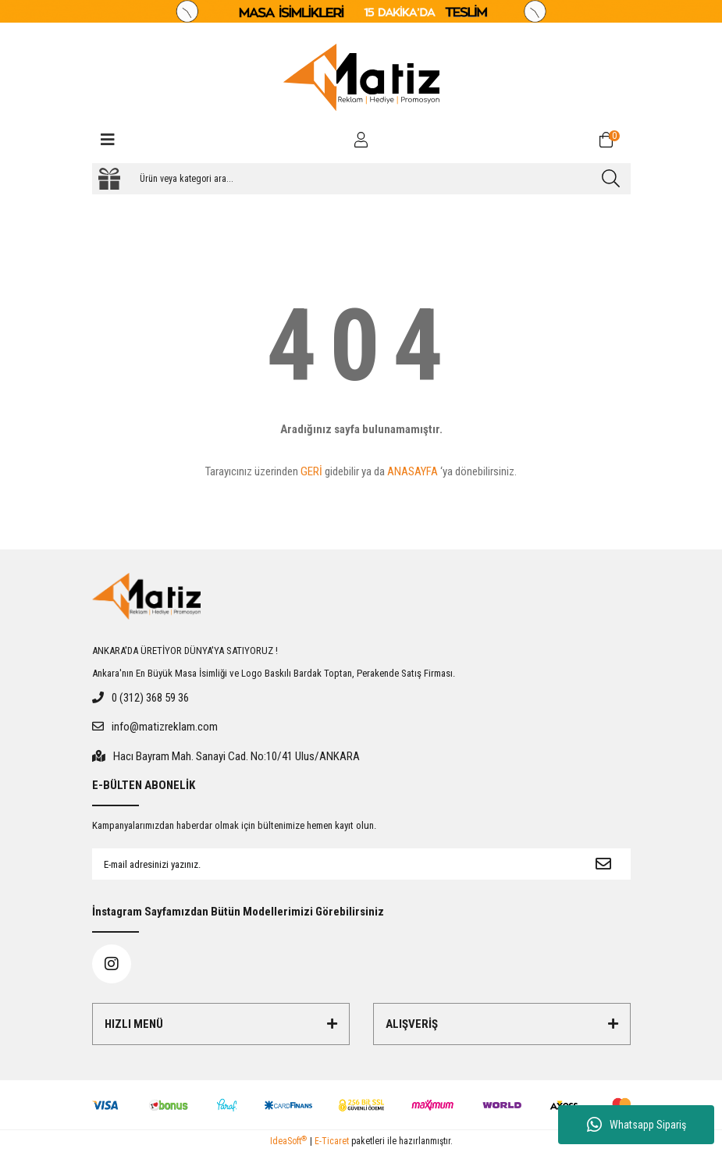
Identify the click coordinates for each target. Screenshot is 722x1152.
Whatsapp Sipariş (636, 1124)
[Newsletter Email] (334, 864)
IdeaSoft (288, 1141)
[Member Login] (361, 139)
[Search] (361, 178)
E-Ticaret (332, 1141)
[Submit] (603, 864)
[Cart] (615, 139)
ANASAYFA (412, 471)
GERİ (311, 471)
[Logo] (361, 77)
